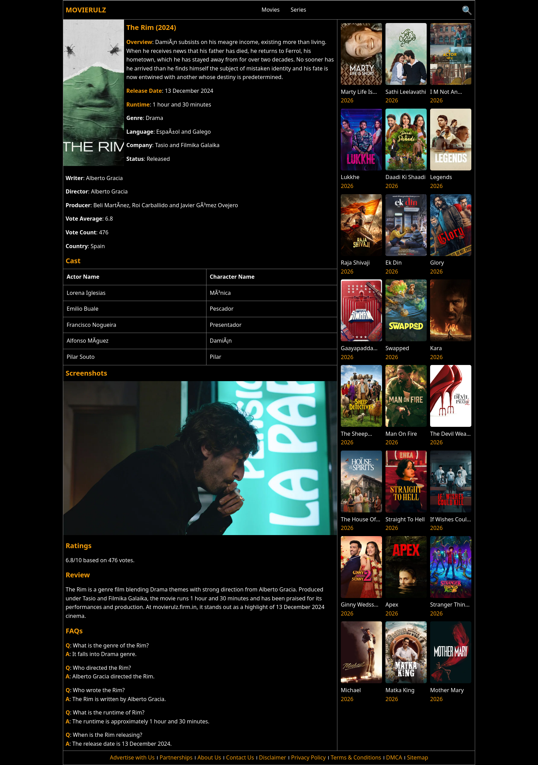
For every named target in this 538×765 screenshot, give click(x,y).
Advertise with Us (132, 757)
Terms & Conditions (356, 757)
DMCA (394, 757)
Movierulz (86, 9)
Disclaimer (272, 757)
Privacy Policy (308, 757)
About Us (209, 757)
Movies (270, 9)
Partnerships (176, 757)
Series (298, 9)
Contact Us (240, 757)
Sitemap (417, 757)
